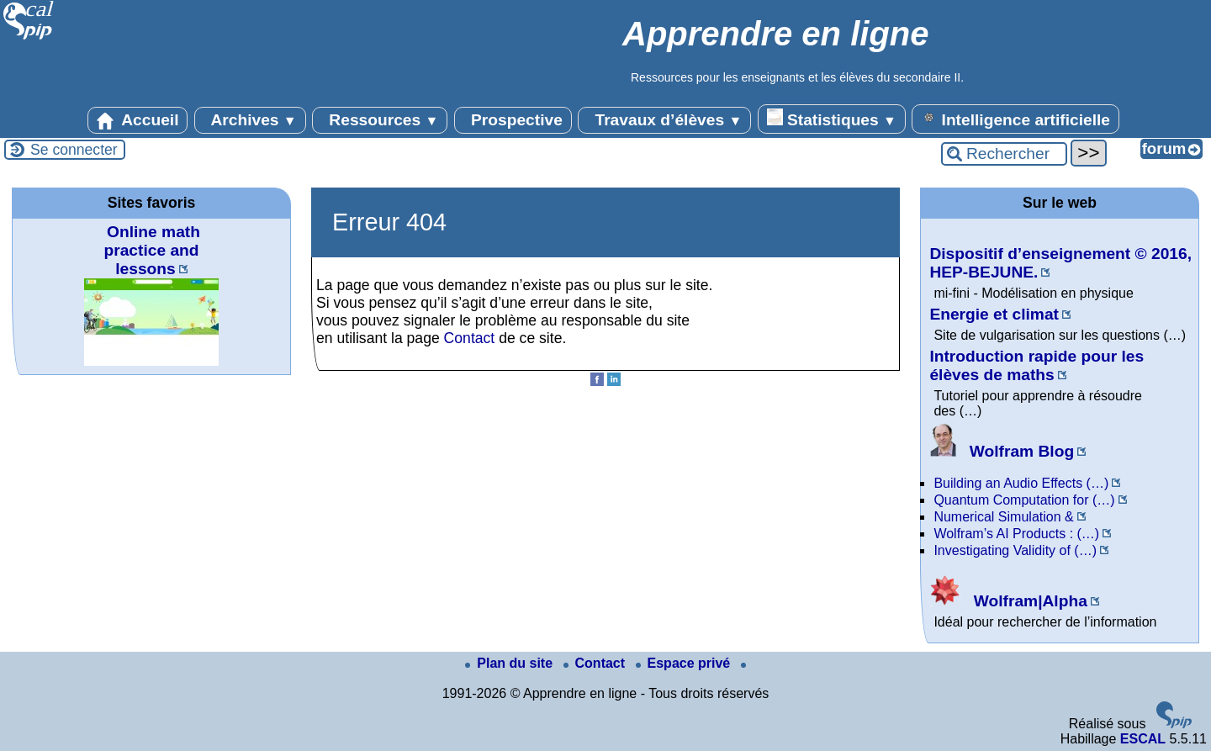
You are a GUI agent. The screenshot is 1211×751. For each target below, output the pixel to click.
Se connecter (74, 149)
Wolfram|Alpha (1008, 601)
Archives (250, 120)
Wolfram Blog (1001, 451)
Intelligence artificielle (1015, 118)
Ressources (379, 120)
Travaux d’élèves (664, 120)
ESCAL (1143, 739)
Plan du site (510, 663)
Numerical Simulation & (1003, 517)
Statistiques (831, 118)
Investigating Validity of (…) (1015, 550)
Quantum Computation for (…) (1023, 500)
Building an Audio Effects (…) (1020, 483)
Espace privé (685, 663)
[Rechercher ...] (1004, 154)
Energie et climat (994, 314)
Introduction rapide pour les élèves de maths (1036, 365)
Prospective (513, 120)
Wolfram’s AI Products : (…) (1016, 533)
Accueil (138, 120)
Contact (469, 338)
